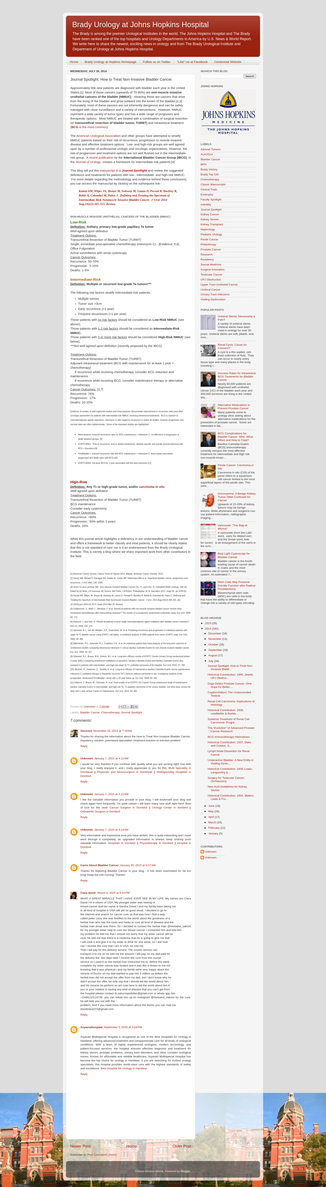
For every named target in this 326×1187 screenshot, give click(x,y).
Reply (84, 746)
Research (207, 254)
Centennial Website (227, 62)
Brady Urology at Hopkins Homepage (110, 62)
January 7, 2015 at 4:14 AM (111, 829)
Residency (207, 259)
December (215, 633)
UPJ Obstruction (211, 279)
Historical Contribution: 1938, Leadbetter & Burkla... (226, 712)
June (211, 805)
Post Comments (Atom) (102, 1154)
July (211, 661)
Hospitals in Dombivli (122, 843)
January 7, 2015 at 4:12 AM (111, 758)
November (215, 638)
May (211, 811)
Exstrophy (207, 194)
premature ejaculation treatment (125, 740)
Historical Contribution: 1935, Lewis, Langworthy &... (230, 770)
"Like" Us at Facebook (192, 62)
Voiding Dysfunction (213, 299)
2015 (208, 623)
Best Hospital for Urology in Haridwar (124, 1068)
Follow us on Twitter (156, 62)
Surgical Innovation (213, 269)
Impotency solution (92, 740)
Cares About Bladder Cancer (99, 865)
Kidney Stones (210, 219)
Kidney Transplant (212, 224)
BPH (203, 164)
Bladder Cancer (90, 712)
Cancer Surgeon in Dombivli (128, 807)
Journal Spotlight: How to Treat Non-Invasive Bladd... (230, 667)
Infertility (206, 204)
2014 (208, 628)
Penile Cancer (209, 239)
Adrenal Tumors (210, 149)
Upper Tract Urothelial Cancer (219, 284)
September (215, 650)
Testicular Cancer (211, 274)
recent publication (101, 157)
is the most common (89, 127)
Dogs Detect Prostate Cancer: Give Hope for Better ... (230, 685)
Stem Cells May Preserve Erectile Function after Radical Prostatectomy (236, 585)
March (212, 822)
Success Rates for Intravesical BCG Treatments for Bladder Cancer (237, 376)
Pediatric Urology (211, 234)
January (213, 833)
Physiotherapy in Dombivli (156, 843)
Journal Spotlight (131, 712)
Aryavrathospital (91, 1027)
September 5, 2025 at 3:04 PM (123, 1027)
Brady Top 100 (210, 174)
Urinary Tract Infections (215, 294)
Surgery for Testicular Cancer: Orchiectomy (226, 779)
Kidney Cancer (210, 214)
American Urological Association (98, 136)
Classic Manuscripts (213, 184)
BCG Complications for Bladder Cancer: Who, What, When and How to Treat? (236, 437)
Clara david (88, 892)
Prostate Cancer (211, 249)
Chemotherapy (110, 712)
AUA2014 (207, 154)
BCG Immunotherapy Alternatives (228, 736)
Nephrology (208, 229)
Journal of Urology (88, 162)
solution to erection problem (163, 740)
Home (74, 62)
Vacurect (86, 730)
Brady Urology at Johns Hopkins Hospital (140, 24)
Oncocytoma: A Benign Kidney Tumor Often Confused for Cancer (237, 497)
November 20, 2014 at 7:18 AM (112, 730)
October (213, 644)
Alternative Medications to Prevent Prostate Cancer (234, 406)
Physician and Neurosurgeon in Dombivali (124, 772)
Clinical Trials (209, 189)
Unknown (86, 758)
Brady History (209, 169)
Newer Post (80, 1146)
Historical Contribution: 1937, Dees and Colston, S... (229, 744)
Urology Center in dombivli (170, 807)
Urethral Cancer (210, 289)
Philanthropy (208, 244)
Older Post (182, 1146)
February (214, 827)
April (211, 817)
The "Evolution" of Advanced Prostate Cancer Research (231, 729)
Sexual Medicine (211, 264)
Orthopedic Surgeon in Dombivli (100, 811)
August (213, 655)
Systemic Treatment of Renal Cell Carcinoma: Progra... (228, 721)
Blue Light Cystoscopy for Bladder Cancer (234, 555)
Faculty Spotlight (211, 199)
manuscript (108, 170)
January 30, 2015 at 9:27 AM (137, 865)
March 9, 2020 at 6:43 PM (114, 892)
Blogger (185, 1171)
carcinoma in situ (151, 486)
